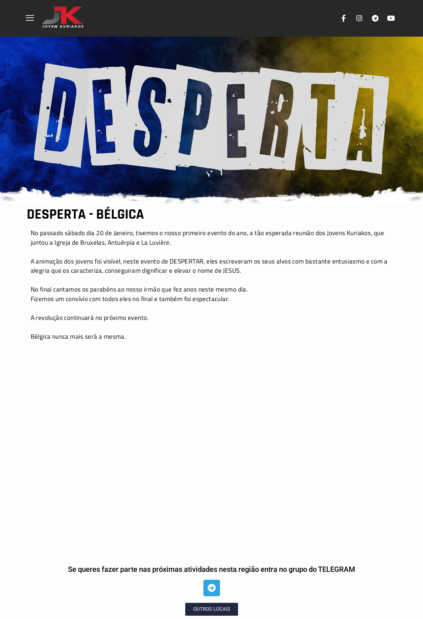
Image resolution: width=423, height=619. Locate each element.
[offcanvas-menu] (29, 18)
